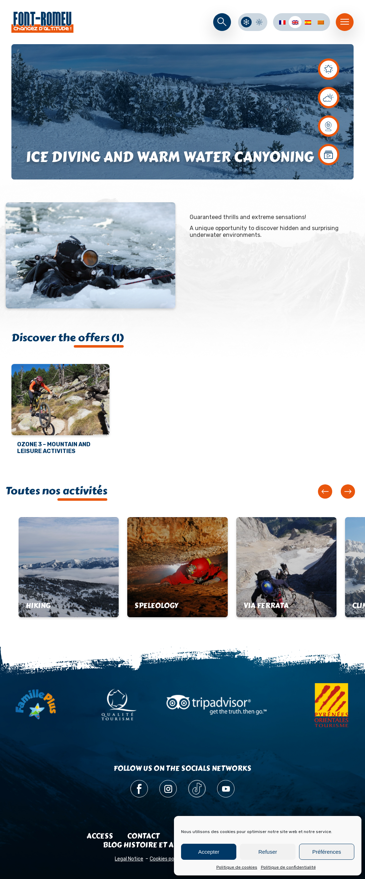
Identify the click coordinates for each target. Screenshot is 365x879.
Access (100, 836)
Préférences (326, 852)
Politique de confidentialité (288, 867)
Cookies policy (166, 859)
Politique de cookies (236, 867)
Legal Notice (129, 859)
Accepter (208, 852)
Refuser (267, 852)
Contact (143, 836)
